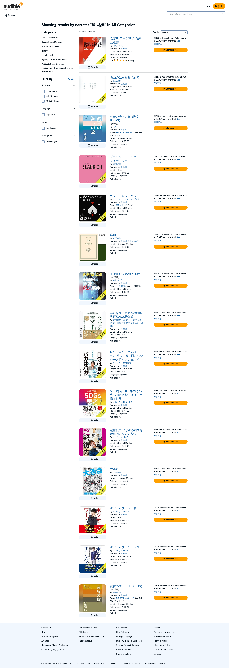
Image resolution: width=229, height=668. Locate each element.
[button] (58, 85)
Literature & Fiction (49, 55)
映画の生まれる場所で (124, 77)
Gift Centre (83, 632)
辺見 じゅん (118, 46)
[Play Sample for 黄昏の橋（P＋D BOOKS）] (92, 615)
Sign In (219, 6)
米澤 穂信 (117, 238)
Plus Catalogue (85, 641)
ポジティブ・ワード (123, 508)
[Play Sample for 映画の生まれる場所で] (92, 107)
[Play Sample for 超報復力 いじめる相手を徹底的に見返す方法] (92, 459)
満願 (113, 235)
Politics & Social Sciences (52, 64)
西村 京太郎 (118, 280)
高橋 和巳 (117, 592)
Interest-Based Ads (132, 663)
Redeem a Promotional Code (91, 636)
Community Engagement (52, 649)
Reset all (71, 79)
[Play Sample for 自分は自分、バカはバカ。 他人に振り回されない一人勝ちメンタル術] (92, 381)
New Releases (122, 632)
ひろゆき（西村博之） (122, 363)
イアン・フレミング (121, 199)
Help (208, 6)
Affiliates (45, 641)
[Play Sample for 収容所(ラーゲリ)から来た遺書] (92, 67)
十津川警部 (121, 286)
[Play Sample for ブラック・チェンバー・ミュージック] (92, 186)
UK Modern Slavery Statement (54, 645)
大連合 (114, 469)
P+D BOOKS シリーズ (125, 132)
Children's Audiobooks (163, 649)
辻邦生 (116, 127)
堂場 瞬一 (117, 472)
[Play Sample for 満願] (92, 264)
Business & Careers (50, 46)
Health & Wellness (161, 641)
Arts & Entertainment (50, 37)
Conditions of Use (83, 663)
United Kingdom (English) (154, 663)
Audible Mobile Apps (88, 628)
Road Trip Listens (123, 649)
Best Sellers (121, 628)
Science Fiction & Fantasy (127, 645)
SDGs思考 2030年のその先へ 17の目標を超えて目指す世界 (126, 395)
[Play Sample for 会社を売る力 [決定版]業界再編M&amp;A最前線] (92, 342)
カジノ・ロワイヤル (123, 196)
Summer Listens (123, 654)
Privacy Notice (100, 663)
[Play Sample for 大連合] (92, 498)
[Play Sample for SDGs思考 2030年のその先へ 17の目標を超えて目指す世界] (92, 420)
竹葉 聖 (134, 320)
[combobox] (196, 14)
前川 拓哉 (117, 323)
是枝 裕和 (117, 81)
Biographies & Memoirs (51, 42)
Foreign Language (124, 636)
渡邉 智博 (126, 323)
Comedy (157, 654)
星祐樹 (123, 129)
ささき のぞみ (133, 241)
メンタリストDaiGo (121, 437)
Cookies (113, 663)
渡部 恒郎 (117, 320)
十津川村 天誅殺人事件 (125, 274)
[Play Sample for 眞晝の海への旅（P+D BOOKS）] (92, 145)
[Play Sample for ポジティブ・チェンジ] (92, 576)
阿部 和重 (117, 164)
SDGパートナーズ (128, 402)
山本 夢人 (126, 320)
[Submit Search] (222, 14)
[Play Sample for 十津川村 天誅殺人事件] (92, 303)
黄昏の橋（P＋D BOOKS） (127, 586)
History (44, 51)
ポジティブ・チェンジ (124, 547)
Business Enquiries (50, 636)
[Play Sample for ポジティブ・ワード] (92, 537)
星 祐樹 (124, 48)
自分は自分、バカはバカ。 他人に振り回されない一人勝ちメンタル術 (126, 355)
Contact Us (46, 628)
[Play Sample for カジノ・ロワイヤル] (92, 225)
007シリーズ (121, 205)
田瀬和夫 (116, 402)
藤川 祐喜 (135, 323)
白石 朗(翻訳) (136, 199)
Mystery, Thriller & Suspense (54, 59)
